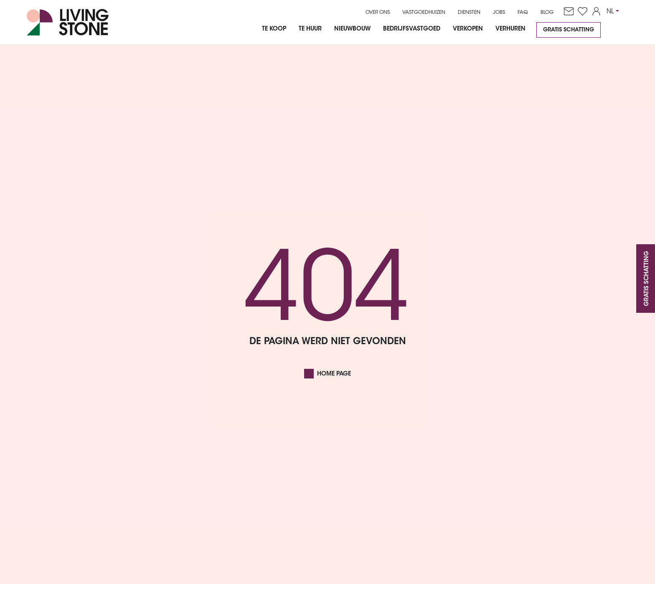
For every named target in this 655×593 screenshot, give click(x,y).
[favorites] (580, 11)
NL (610, 12)
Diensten (469, 12)
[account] (594, 11)
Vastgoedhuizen (423, 12)
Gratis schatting (568, 30)
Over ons (378, 12)
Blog (547, 12)
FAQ (523, 12)
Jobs (499, 12)
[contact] (567, 11)
